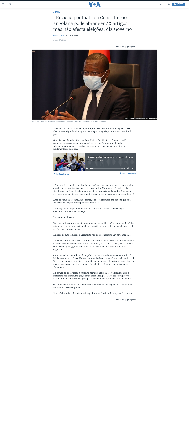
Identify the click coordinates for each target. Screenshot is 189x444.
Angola (56, 12)
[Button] (120, 46)
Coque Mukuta (59, 35)
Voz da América (96, 160)
